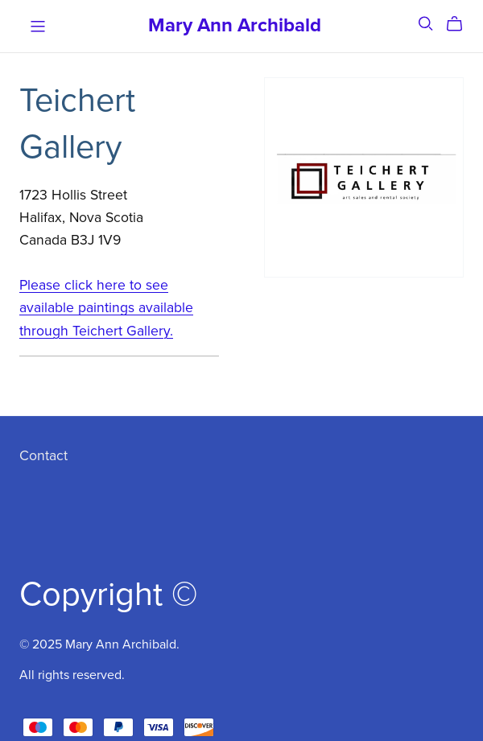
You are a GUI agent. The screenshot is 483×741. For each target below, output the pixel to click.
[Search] (426, 23)
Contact (43, 455)
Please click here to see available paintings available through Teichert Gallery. (106, 308)
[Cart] (460, 24)
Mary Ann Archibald (234, 25)
